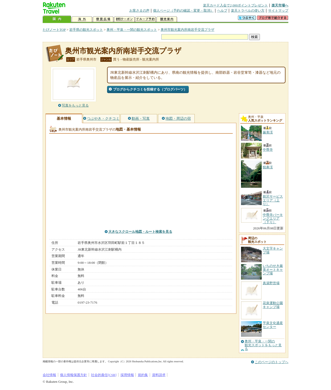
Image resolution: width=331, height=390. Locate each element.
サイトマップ (278, 10)
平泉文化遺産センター (273, 324)
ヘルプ (222, 10)
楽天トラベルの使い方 (248, 10)
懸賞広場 (103, 19)
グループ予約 (145, 19)
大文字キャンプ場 (273, 250)
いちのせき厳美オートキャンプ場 (273, 269)
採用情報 (127, 375)
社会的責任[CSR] (104, 375)
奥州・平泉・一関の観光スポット (132, 30)
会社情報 (49, 375)
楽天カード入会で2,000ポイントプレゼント (235, 5)
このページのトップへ (271, 362)
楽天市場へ (280, 5)
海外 (82, 19)
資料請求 (159, 375)
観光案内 (166, 19)
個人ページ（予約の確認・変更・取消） (183, 10)
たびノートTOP (54, 30)
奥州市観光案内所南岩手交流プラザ (187, 30)
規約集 (143, 375)
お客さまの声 (139, 10)
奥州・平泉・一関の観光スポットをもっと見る (263, 345)
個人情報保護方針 (73, 375)
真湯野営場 (271, 283)
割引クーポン (124, 19)
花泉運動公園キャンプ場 (273, 305)
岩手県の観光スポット (86, 30)
